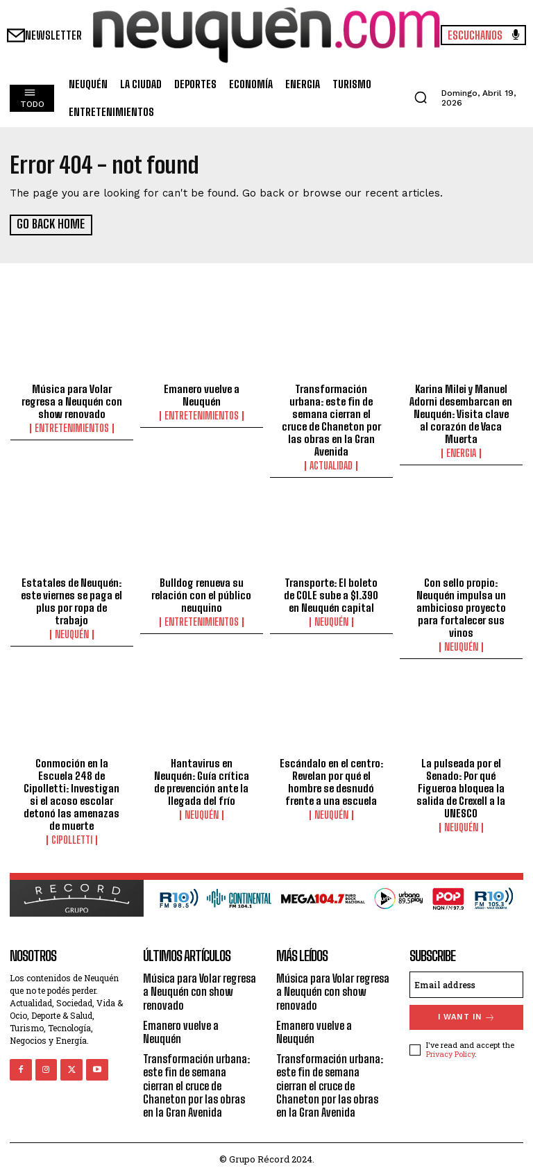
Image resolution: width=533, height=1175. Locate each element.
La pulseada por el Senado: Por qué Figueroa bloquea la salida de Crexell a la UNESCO (460, 787)
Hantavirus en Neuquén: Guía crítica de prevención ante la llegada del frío (201, 781)
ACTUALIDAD (331, 465)
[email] (466, 984)
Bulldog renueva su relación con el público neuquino (201, 593)
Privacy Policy (450, 1052)
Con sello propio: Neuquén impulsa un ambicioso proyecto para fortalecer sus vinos (461, 606)
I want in (467, 1016)
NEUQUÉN (72, 633)
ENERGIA (461, 453)
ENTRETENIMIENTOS (72, 428)
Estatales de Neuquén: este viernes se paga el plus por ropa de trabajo (71, 600)
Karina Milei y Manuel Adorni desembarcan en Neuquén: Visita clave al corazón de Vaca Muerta (460, 413)
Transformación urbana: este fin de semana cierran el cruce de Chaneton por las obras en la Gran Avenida (331, 419)
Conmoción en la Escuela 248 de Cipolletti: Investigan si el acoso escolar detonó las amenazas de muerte (71, 793)
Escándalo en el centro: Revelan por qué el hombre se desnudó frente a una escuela (331, 781)
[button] (420, 97)
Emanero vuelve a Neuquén (201, 394)
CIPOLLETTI (71, 839)
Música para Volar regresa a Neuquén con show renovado (72, 400)
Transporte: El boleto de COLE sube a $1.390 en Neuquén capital (331, 593)
